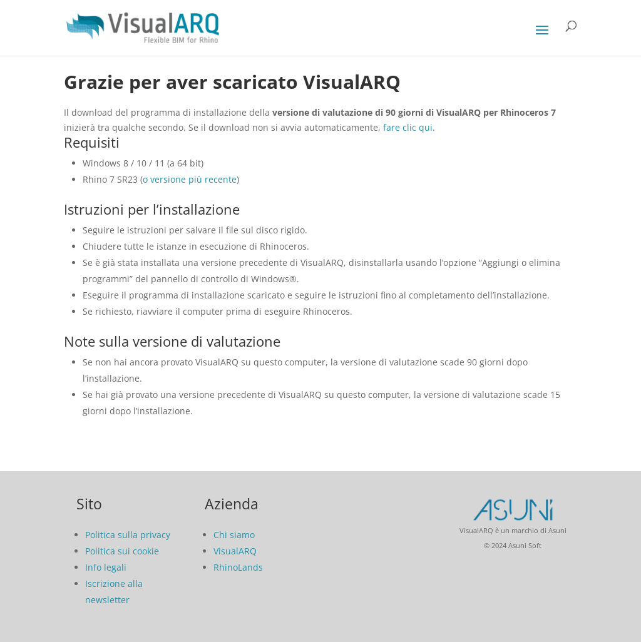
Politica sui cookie (122, 551)
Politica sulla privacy (127, 535)
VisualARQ (235, 551)
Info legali (105, 567)
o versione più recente (190, 179)
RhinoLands (238, 567)
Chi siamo (234, 535)
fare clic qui (408, 127)
